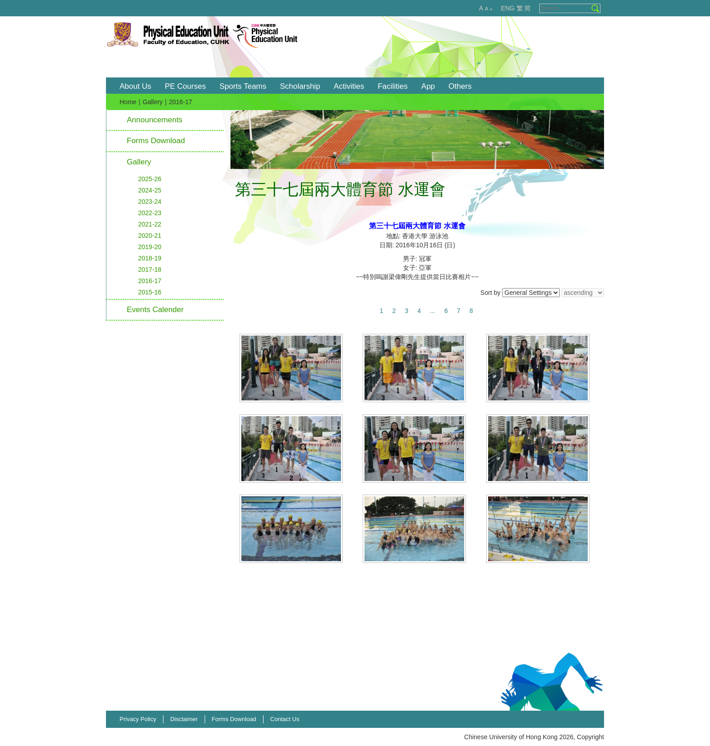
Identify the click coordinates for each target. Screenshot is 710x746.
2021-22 (149, 224)
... (433, 310)
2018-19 (149, 258)
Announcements (154, 120)
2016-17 (149, 280)
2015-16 (149, 292)
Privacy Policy (138, 719)
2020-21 (149, 235)
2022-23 (149, 213)
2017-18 (149, 269)
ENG (507, 8)
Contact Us (284, 719)
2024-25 (149, 190)
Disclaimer (184, 719)
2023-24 (149, 201)
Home (128, 102)
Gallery (153, 102)
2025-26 (149, 179)
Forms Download (156, 140)
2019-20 (149, 246)
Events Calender (155, 309)
